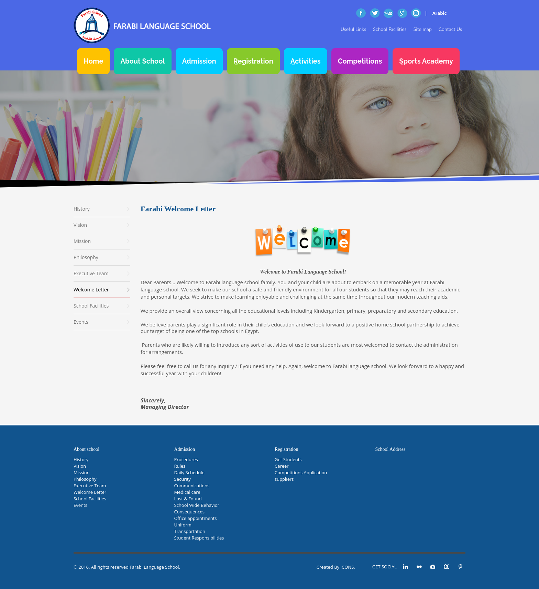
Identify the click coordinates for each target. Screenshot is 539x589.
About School (142, 61)
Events (80, 505)
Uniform (182, 525)
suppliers (284, 479)
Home (93, 61)
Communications (192, 485)
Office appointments (195, 518)
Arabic (439, 13)
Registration (253, 61)
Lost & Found (188, 499)
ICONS (347, 567)
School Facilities (389, 29)
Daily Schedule (189, 472)
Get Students (288, 459)
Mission (81, 472)
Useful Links (353, 29)
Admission (199, 61)
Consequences (189, 512)
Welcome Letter (90, 492)
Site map (423, 29)
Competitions (360, 61)
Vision (80, 466)
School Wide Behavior (196, 505)
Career (282, 466)
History (81, 459)
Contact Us (450, 29)
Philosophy (85, 479)
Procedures (186, 459)
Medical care (187, 492)
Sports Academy (426, 61)
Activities (305, 61)
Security (182, 479)
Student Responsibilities (199, 538)
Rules (180, 466)
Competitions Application (301, 472)
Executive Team (90, 485)
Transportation (190, 531)
